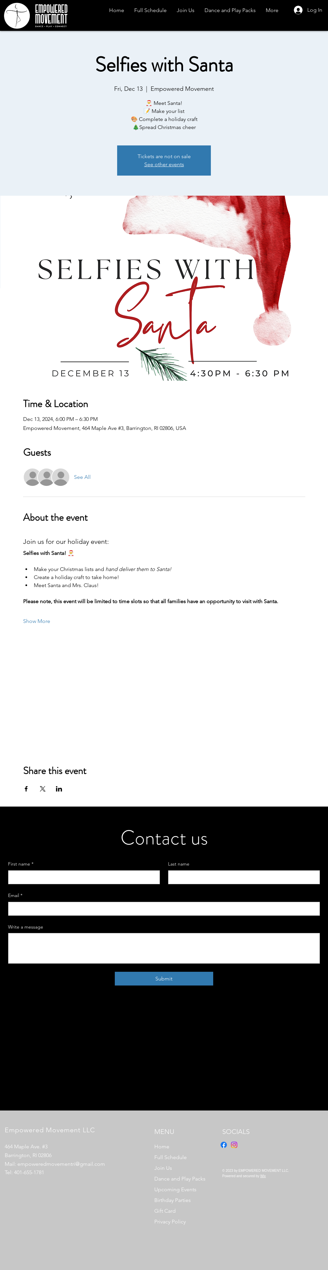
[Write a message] (164, 948)
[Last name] (242, 877)
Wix (263, 1176)
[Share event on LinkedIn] (59, 788)
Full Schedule (170, 1157)
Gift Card (165, 1211)
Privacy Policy (170, 1221)
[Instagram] (234, 1145)
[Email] (162, 908)
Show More (36, 621)
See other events (164, 164)
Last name (178, 864)
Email (15, 895)
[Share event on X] (42, 788)
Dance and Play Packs (180, 1179)
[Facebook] (224, 1145)
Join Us (163, 1168)
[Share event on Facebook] (26, 788)
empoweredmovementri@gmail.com (61, 1164)
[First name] (82, 877)
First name (20, 864)
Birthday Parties (172, 1200)
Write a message (25, 927)
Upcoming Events (175, 1189)
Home (161, 1146)
